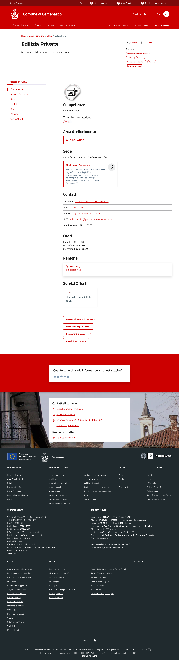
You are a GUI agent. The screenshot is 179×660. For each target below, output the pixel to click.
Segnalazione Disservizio (17, 589)
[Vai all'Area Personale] (153, 3)
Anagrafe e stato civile (58, 483)
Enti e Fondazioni (14, 491)
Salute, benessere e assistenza (96, 487)
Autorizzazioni (55, 491)
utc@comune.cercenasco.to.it (86, 213)
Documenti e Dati (14, 487)
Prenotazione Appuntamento (19, 585)
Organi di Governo (14, 474)
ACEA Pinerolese (56, 597)
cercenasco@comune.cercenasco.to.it (29, 535)
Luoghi (149, 479)
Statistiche (11, 625)
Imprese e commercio (92, 479)
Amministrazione (36, 35)
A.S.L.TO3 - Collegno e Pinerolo (62, 589)
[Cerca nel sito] (166, 14)
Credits (10, 617)
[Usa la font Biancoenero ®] (100, 3)
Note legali (11, 609)
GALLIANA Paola (74, 270)
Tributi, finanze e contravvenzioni (97, 491)
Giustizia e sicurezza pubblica (96, 474)
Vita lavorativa (90, 499)
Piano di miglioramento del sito (20, 577)
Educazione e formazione (59, 503)
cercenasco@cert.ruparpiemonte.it (27, 532)
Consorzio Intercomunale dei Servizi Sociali (108, 569)
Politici (10, 499)
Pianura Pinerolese (98, 577)
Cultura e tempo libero (58, 499)
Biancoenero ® (99, 652)
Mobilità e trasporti (91, 483)
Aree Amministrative (16, 479)
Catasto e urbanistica (58, 495)
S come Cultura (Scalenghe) (102, 593)
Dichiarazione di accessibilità (19, 573)
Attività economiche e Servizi (159, 495)
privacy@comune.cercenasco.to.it (111, 547)
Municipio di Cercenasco (78, 165)
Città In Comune (140, 649)
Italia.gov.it (53, 585)
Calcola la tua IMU (57, 577)
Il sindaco (123, 483)
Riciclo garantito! (56, 593)
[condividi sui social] (132, 42)
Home (23, 35)
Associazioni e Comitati (156, 499)
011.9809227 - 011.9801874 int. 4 (92, 201)
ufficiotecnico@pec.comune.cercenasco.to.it (91, 219)
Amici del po (96, 589)
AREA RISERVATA (88, 656)
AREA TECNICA (75, 139)
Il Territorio (151, 483)
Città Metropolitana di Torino (61, 573)
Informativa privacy (15, 605)
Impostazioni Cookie (15, 613)
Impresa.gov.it (55, 581)
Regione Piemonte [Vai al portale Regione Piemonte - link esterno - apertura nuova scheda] (16, 3)
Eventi (149, 474)
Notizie (122, 474)
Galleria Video (152, 491)
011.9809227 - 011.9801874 (23, 519)
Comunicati (123, 487)
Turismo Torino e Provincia (101, 573)
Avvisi (121, 479)
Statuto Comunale (15, 601)
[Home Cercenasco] (36, 14)
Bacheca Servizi (14, 597)
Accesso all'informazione (119, 25)
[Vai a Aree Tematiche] (126, 3)
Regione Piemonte (57, 569)
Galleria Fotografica (155, 487)
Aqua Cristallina (97, 585)
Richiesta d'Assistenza (16, 593)
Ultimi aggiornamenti (16, 621)
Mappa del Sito (13, 630)
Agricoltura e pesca (57, 474)
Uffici (49, 35)
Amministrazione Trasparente (19, 569)
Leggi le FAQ (12, 581)
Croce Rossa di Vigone (100, 581)
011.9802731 (76, 207)
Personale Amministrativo (18, 495)
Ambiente (53, 479)
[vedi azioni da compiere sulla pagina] (146, 42)
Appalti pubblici (55, 487)
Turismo (87, 495)
